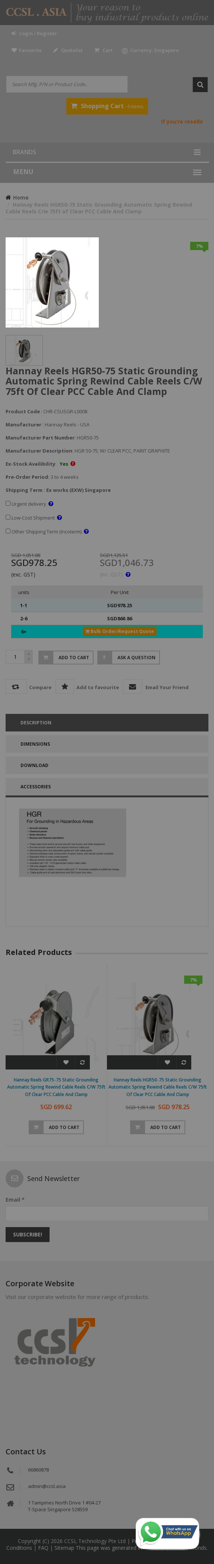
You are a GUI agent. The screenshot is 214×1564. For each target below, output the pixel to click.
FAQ (44, 1547)
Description (36, 722)
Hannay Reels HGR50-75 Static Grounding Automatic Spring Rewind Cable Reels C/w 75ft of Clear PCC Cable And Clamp (157, 1087)
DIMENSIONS (35, 744)
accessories (36, 786)
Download (34, 765)
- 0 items (107, 106)
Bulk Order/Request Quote (119, 631)
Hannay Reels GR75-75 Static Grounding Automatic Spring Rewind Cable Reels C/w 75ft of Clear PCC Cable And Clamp (56, 1087)
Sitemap (65, 1547)
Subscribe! (27, 1234)
